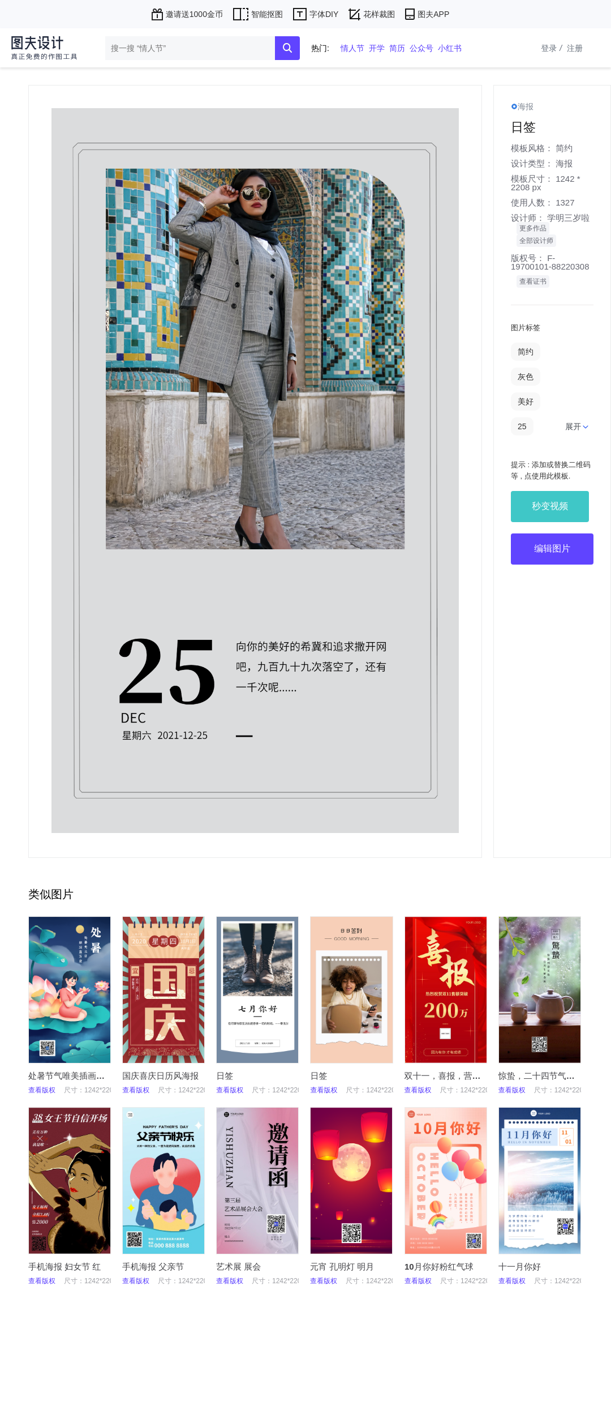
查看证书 (533, 281)
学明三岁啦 (568, 218)
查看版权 (41, 1090)
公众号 (421, 48)
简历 (397, 48)
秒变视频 (550, 506)
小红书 (450, 48)
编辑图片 (552, 548)
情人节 (352, 48)
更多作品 (533, 228)
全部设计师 (536, 241)
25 (522, 426)
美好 (525, 401)
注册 (575, 48)
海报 (564, 163)
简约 (564, 148)
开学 (377, 48)
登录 (553, 48)
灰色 (525, 376)
